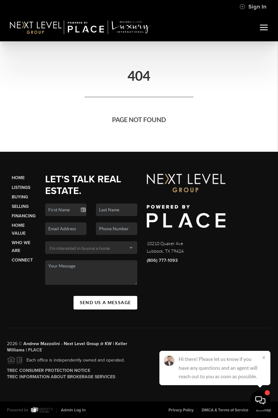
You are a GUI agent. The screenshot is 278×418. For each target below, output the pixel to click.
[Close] (263, 357)
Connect (22, 260)
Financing (24, 216)
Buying (20, 197)
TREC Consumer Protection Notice (48, 372)
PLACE (35, 352)
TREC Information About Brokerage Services (61, 378)
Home (18, 177)
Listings (21, 187)
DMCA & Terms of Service (225, 410)
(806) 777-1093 (162, 260)
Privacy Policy (181, 410)
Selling (20, 206)
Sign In (253, 6)
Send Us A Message (105, 302)
